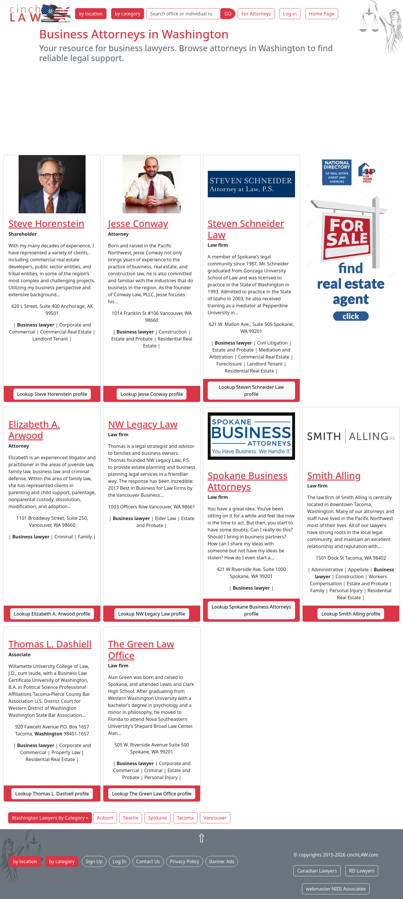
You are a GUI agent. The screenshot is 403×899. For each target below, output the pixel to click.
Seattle (130, 818)
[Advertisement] (201, 109)
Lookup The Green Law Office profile (151, 793)
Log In (119, 861)
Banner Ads (222, 861)
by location (91, 13)
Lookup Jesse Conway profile (151, 394)
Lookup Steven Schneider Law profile (251, 390)
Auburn (105, 818)
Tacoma (185, 818)
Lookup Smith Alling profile (350, 614)
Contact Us (148, 861)
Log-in (290, 13)
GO (227, 13)
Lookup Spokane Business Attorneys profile (251, 610)
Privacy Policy (184, 861)
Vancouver (215, 818)
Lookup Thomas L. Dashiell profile (52, 793)
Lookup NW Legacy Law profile (151, 614)
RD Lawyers (361, 871)
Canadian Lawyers (317, 871)
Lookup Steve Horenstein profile (52, 394)
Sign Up (94, 861)
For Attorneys (256, 13)
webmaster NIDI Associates (336, 889)
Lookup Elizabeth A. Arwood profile (52, 614)
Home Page (321, 13)
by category (128, 13)
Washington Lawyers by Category (48, 818)
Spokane (157, 818)
